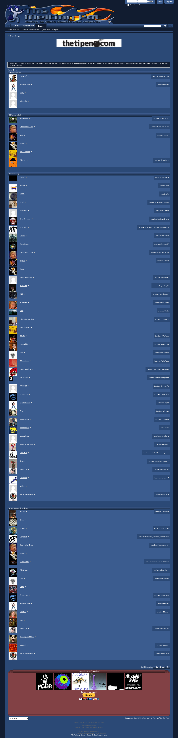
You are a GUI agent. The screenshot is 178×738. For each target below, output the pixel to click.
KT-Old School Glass (27, 319)
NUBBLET (23, 386)
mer (21, 352)
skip (21, 620)
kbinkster (23, 302)
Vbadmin (23, 101)
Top (168, 667)
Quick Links (46, 29)
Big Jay (22, 511)
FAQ (18, 29)
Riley (22, 411)
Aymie (22, 185)
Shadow (23, 612)
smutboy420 (24, 419)
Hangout (55, 29)
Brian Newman (25, 219)
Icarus (22, 143)
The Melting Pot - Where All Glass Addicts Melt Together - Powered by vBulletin (60, 14)
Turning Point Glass (27, 637)
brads (22, 202)
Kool (21, 311)
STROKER (23, 453)
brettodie (23, 210)
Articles (16, 26)
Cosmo (22, 528)
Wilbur (22, 486)
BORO (22, 194)
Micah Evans (24, 361)
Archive (149, 718)
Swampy (23, 461)
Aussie (22, 177)
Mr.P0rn (23, 160)
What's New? (28, 26)
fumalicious (24, 244)
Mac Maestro (25, 152)
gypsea (22, 135)
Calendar (25, 29)
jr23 (21, 294)
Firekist (22, 235)
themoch (23, 469)
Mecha (22, 336)
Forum (40, 26)
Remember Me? (133, 5)
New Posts (12, 29)
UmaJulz (23, 645)
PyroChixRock (25, 84)
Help (160, 2)
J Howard (23, 286)
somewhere (24, 436)
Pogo (22, 587)
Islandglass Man (26, 277)
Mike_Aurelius (25, 369)
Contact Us (129, 718)
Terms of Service (159, 718)
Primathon (24, 394)
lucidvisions (24, 562)
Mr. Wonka (24, 377)
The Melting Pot (140, 718)
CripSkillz (23, 227)
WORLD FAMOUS (26, 494)
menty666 (24, 344)
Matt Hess (23, 570)
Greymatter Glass (26, 127)
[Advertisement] (89, 55)
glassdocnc (24, 118)
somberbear (24, 428)
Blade (22, 520)
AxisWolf (23, 76)
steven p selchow (26, 444)
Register (169, 2)
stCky (22, 93)
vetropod (23, 478)
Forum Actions (34, 29)
